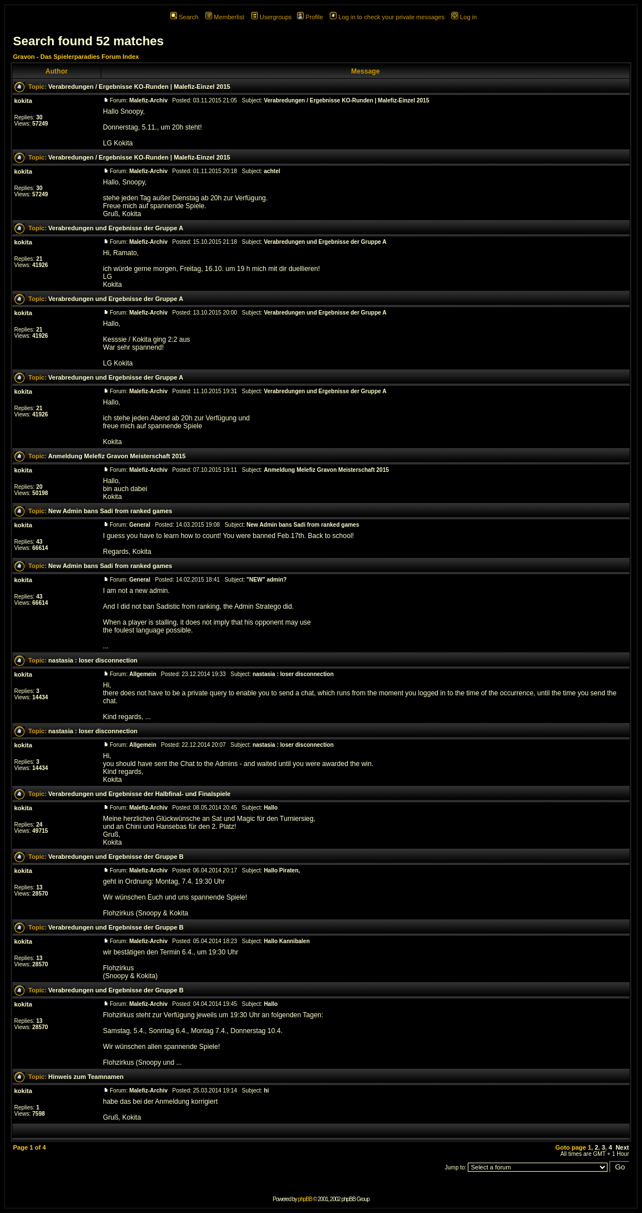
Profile (310, 17)
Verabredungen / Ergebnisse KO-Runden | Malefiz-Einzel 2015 (139, 86)
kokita (23, 100)
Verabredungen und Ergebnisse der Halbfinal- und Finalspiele (139, 793)
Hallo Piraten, (282, 870)
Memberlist (224, 17)
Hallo (270, 808)
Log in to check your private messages (387, 17)
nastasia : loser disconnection (92, 660)
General (139, 525)
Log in (464, 17)
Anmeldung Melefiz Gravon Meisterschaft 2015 (117, 456)
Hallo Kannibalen (286, 941)
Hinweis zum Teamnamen (85, 1076)
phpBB (305, 1199)
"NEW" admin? (267, 580)
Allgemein (142, 674)
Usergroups (271, 17)
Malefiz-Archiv (148, 100)
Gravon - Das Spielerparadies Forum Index (76, 56)
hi (266, 1090)
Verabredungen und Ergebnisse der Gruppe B (115, 856)
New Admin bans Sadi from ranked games (110, 510)
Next (622, 1147)
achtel (272, 171)
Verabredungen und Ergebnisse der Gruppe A (115, 228)
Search (184, 17)
